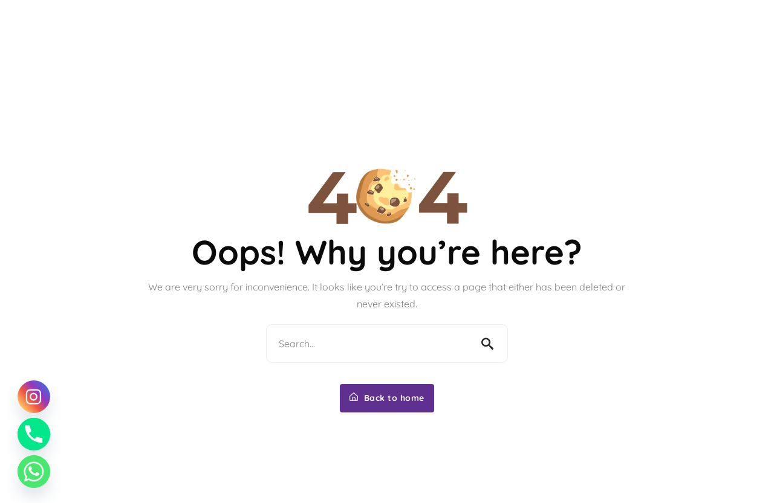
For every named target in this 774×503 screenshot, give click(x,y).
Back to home (387, 397)
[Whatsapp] (34, 471)
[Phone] (34, 434)
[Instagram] (34, 396)
